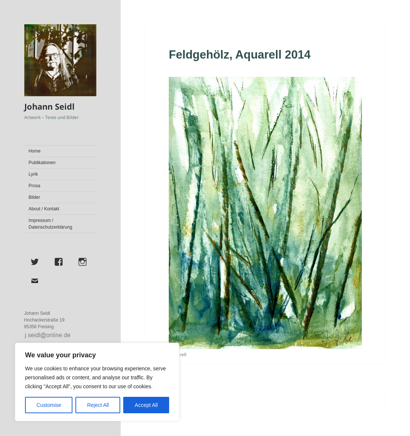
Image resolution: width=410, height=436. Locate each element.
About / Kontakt (44, 208)
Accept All (146, 405)
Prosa (34, 185)
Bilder (34, 197)
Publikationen (42, 162)
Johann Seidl (49, 106)
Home (35, 151)
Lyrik (33, 174)
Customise (49, 405)
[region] (97, 382)
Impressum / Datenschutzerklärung (50, 224)
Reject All (98, 405)
